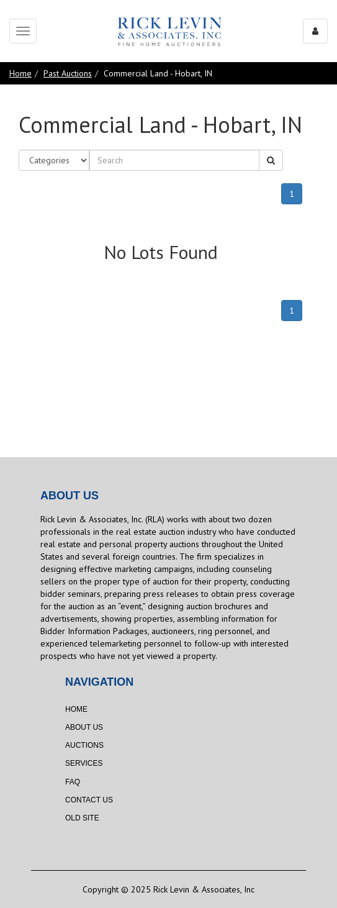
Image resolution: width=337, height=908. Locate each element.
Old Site (82, 818)
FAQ (72, 782)
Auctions (84, 745)
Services (83, 763)
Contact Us (89, 800)
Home (20, 73)
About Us (84, 727)
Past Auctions (67, 73)
